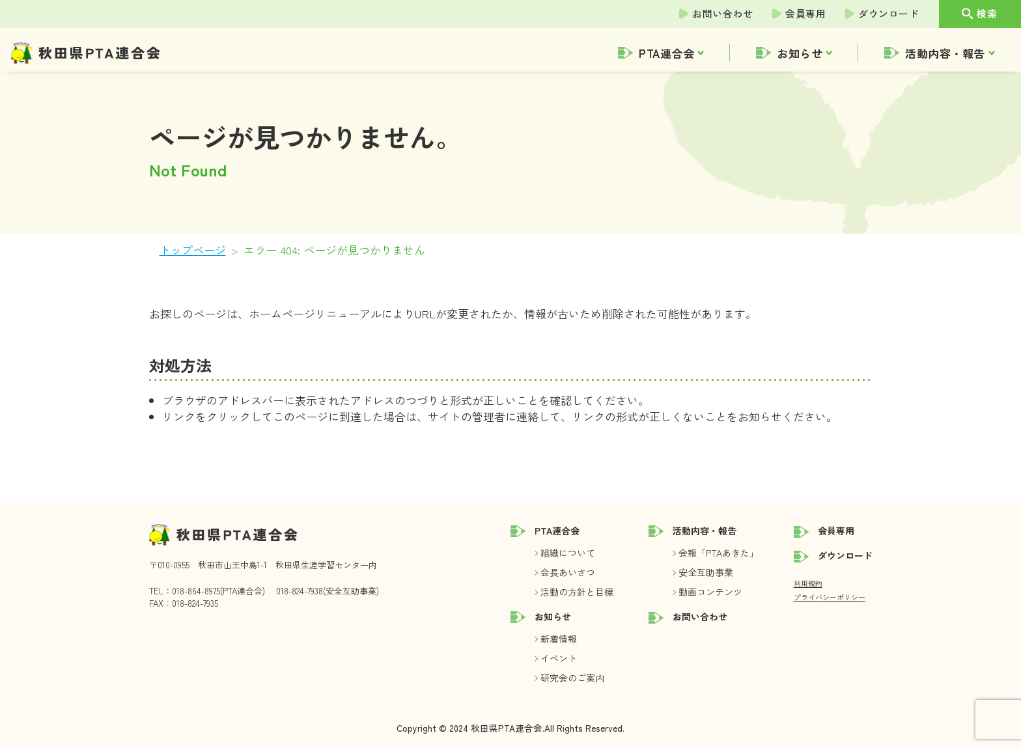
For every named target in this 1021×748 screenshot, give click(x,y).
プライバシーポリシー (829, 597)
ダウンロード (888, 13)
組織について (567, 552)
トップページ (193, 250)
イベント (558, 658)
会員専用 (805, 13)
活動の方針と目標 (576, 591)
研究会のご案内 (572, 677)
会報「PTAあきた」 (718, 552)
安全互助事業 (705, 572)
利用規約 (808, 583)
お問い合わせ (722, 13)
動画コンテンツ (710, 591)
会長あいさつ (567, 572)
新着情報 (558, 638)
